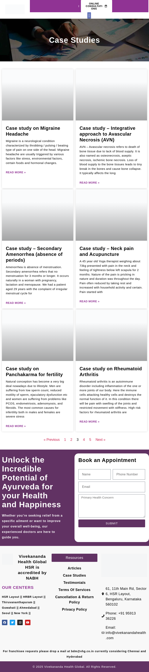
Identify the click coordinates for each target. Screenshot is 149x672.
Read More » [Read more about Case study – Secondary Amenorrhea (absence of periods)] (16, 302)
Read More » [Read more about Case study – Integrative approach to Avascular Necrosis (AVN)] (90, 182)
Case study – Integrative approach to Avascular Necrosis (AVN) (107, 134)
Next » (100, 440)
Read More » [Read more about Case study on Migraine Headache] (16, 172)
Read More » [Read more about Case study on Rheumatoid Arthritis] (90, 421)
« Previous (52, 440)
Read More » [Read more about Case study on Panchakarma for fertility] (16, 426)
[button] (89, 15)
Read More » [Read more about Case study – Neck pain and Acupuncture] (90, 301)
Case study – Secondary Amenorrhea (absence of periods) (34, 254)
